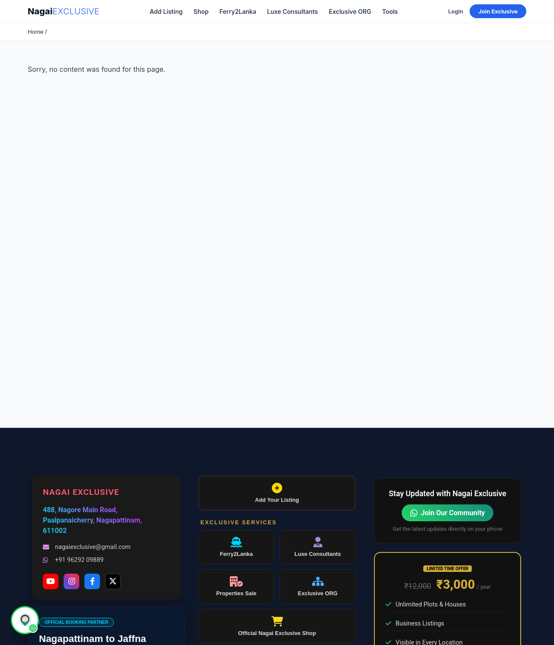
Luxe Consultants (292, 11)
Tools (390, 11)
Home (35, 31)
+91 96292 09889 (73, 560)
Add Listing (166, 11)
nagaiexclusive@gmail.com (87, 547)
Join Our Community (447, 513)
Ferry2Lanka (237, 11)
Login (455, 11)
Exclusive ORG (350, 11)
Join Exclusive (498, 11)
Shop (201, 11)
